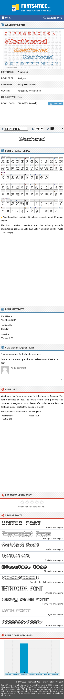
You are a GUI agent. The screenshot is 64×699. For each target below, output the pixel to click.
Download (56, 103)
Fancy (20, 84)
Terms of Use (34, 682)
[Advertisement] (32, 116)
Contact (59, 682)
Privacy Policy (48, 682)
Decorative (30, 84)
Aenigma (22, 78)
